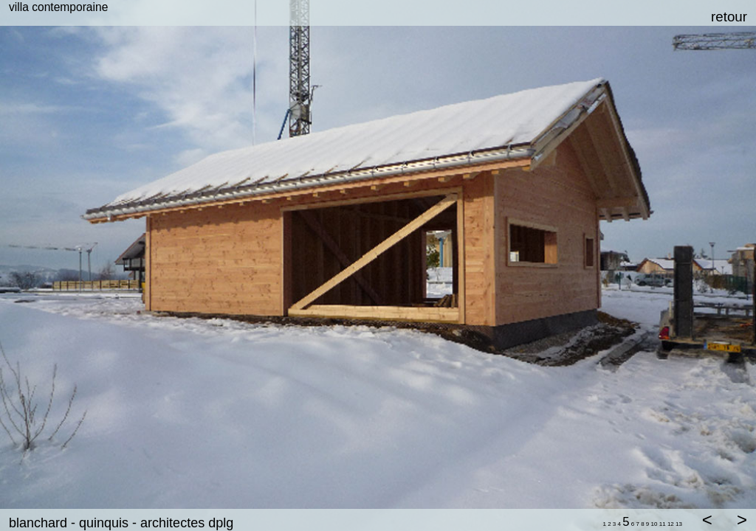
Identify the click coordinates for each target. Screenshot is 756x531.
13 (679, 524)
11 (662, 524)
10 (654, 524)
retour (729, 16)
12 (670, 524)
